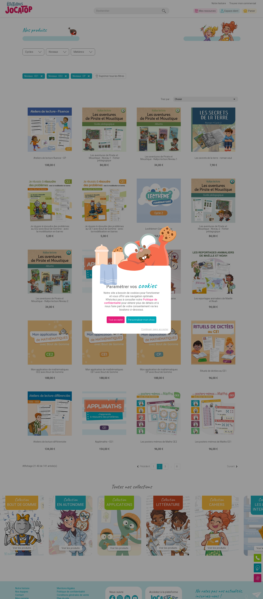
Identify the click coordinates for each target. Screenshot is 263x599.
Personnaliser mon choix (141, 319)
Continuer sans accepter (154, 329)
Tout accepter (115, 319)
